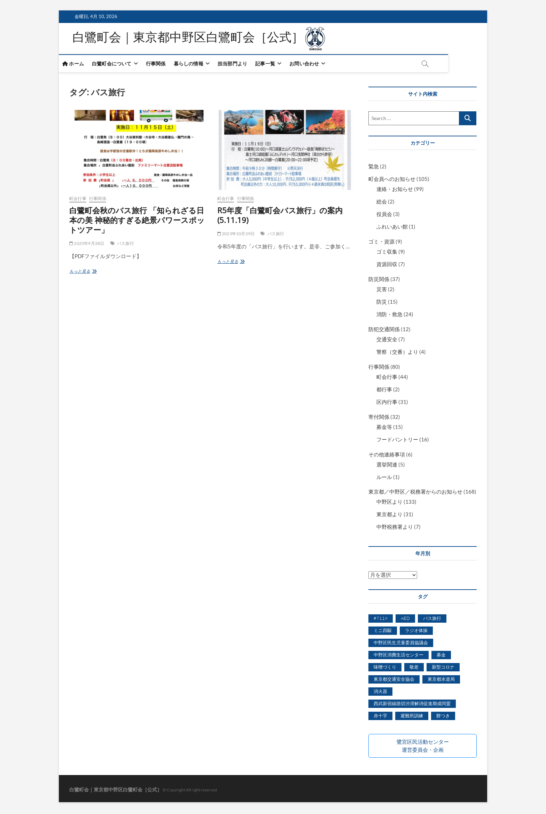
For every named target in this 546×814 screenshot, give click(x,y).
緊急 (373, 168)
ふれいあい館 (392, 228)
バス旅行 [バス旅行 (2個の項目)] (432, 619)
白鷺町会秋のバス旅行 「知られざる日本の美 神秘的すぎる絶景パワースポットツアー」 (137, 221)
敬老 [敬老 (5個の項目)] (414, 668)
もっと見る (83, 272)
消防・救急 (389, 315)
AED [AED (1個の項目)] (405, 619)
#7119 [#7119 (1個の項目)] (381, 619)
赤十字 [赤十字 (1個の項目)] (380, 717)
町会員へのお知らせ (391, 180)
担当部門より (243, 65)
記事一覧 (276, 65)
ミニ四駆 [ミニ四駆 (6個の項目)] (383, 632)
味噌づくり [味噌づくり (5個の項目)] (385, 668)
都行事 (384, 391)
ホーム (83, 65)
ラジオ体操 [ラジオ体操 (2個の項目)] (416, 632)
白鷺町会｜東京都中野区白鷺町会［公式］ (192, 39)
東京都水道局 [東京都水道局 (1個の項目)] (441, 680)
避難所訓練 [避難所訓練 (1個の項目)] (411, 717)
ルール (384, 478)
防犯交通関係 (384, 330)
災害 (381, 290)
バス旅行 (125, 244)
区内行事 (386, 403)
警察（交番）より (397, 353)
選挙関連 (386, 466)
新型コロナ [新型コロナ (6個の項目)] (443, 668)
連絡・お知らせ (394, 190)
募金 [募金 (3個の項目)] (441, 656)
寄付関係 (378, 418)
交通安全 (386, 340)
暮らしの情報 (199, 65)
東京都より (389, 515)
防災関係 (378, 280)
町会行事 (77, 199)
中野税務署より (394, 528)
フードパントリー (397, 441)
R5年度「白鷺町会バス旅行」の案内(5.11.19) (280, 216)
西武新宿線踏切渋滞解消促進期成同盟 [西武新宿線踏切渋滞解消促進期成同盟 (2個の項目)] (412, 705)
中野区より (389, 503)
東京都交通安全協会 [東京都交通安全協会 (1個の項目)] (394, 680)
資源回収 (386, 265)
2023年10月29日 (236, 235)
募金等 (384, 428)
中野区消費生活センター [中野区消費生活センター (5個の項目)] (398, 656)
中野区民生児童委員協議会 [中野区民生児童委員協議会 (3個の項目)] (401, 644)
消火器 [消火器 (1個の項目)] (380, 692)
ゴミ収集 (386, 253)
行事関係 (166, 65)
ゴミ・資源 (381, 243)
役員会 (384, 215)
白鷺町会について (122, 65)
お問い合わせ (314, 65)
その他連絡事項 (386, 456)
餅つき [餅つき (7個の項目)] (443, 717)
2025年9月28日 (86, 244)
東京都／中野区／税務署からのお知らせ (415, 493)
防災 (381, 303)
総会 (381, 203)
